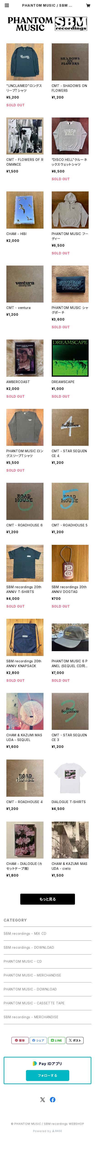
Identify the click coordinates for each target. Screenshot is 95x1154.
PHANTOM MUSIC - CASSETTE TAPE (34, 1003)
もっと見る (47, 899)
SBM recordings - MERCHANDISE (31, 1017)
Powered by (47, 1131)
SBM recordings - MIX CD (25, 933)
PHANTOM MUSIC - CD (23, 961)
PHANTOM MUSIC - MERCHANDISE (32, 975)
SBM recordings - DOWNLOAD (29, 947)
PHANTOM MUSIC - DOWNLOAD (30, 989)
